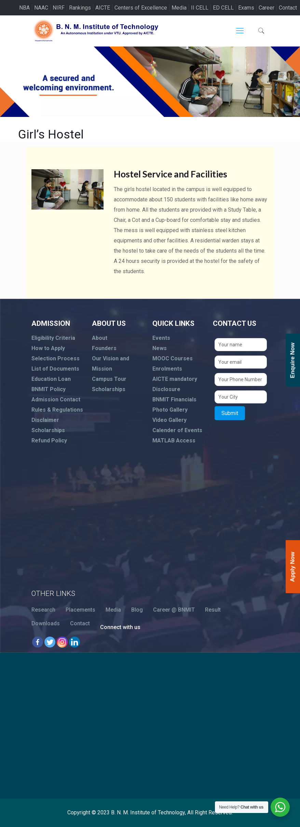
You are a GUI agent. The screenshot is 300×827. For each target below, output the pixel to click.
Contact (288, 7)
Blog (137, 609)
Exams (246, 7)
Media (179, 7)
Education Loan (51, 379)
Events (161, 338)
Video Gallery (169, 420)
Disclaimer (45, 420)
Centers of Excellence (140, 7)
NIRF (59, 7)
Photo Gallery (170, 409)
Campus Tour (109, 379)
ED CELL (223, 7)
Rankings (80, 7)
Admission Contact (55, 399)
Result (213, 609)
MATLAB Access (173, 440)
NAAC (41, 7)
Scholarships (48, 430)
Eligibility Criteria (53, 338)
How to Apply (48, 348)
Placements (80, 609)
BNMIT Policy (48, 389)
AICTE (102, 7)
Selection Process (55, 358)
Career (266, 7)
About (99, 338)
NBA (24, 7)
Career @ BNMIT (174, 609)
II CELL (199, 7)
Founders (104, 348)
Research (43, 609)
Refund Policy (49, 440)
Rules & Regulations (57, 409)
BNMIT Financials (174, 399)
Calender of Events (177, 430)
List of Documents (55, 368)
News (159, 348)
